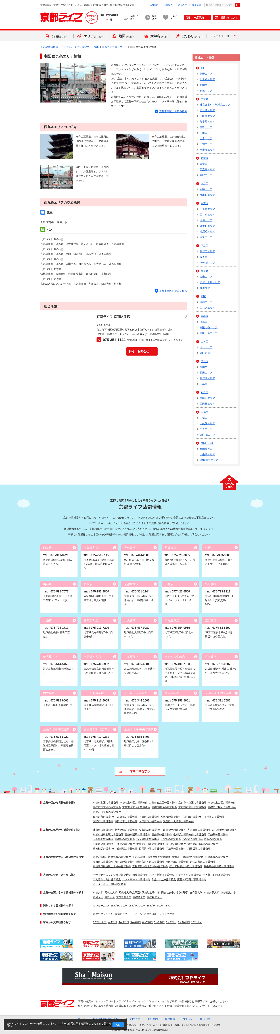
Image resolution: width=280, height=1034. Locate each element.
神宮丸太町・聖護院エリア (215, 104)
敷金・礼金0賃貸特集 (164, 879)
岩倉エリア (206, 138)
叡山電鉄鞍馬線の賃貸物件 (219, 866)
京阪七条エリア (209, 327)
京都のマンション (103, 913)
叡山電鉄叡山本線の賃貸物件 (185, 866)
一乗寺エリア (207, 149)
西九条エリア (207, 307)
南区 (203, 296)
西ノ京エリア (207, 214)
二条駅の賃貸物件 (125, 843)
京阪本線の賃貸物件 (177, 861)
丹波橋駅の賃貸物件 (104, 848)
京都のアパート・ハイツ (129, 913)
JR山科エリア (208, 352)
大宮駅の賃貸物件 (171, 839)
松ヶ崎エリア (207, 110)
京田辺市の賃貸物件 (126, 821)
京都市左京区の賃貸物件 (163, 802)
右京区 (204, 158)
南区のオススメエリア (114, 47)
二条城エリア (207, 209)
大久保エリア (207, 423)
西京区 (204, 271)
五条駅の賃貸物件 (103, 839)
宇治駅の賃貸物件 (176, 848)
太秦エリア (206, 163)
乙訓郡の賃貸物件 (127, 816)
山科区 (204, 341)
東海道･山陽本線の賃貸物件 (188, 856)
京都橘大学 (139, 897)
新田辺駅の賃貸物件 (198, 848)
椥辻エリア (206, 347)
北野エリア (206, 73)
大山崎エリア (207, 454)
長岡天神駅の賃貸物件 (151, 848)
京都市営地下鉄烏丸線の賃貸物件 (112, 856)
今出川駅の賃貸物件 (150, 829)
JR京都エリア (208, 262)
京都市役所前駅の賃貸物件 (108, 834)
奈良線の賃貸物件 (125, 861)
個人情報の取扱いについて (108, 1018)
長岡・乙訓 (207, 443)
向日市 (204, 392)
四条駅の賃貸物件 (218, 834)
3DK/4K (151, 905)
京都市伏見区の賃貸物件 (222, 807)
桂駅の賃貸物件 (213, 839)
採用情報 (196, 5)
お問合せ (143, 351)
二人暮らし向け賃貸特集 (107, 879)
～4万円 (112, 922)
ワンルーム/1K (101, 905)
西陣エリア (206, 189)
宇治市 (204, 412)
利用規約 (135, 1018)
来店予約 (199, 17)
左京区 (204, 99)
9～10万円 (184, 922)
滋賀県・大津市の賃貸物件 (178, 821)
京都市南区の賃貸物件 (164, 807)
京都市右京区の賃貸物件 (192, 807)
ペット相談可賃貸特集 (161, 874)
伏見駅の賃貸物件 (176, 843)
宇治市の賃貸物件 (214, 816)
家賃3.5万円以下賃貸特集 (191, 879)
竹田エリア (206, 372)
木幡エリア (206, 417)
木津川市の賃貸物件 (150, 821)
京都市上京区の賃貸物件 (134, 802)
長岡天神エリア (209, 448)
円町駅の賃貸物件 (103, 843)
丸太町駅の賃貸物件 (198, 829)
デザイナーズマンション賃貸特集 (112, 874)
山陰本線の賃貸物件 (216, 856)
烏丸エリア (206, 237)
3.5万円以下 (99, 922)
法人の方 (182, 5)
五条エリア (206, 256)
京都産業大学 (228, 892)
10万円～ (196, 922)
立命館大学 (196, 892)
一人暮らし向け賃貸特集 (217, 874)
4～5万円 (123, 922)
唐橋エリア (206, 302)
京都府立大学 (154, 897)
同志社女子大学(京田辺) (174, 892)
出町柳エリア (207, 115)
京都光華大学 (123, 897)
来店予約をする (140, 771)
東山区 (204, 316)
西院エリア (206, 175)
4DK (167, 905)
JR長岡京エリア (209, 460)
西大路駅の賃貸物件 (147, 839)
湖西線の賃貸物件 (103, 861)
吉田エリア (206, 132)
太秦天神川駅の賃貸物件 (150, 843)
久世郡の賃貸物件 (192, 816)
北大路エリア (207, 79)
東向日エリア (207, 398)
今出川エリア (207, 194)
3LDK (160, 905)
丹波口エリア (207, 251)
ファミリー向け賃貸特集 (136, 879)
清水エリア (206, 321)
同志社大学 (111, 892)
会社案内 (168, 5)
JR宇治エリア (208, 434)
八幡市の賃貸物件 (171, 816)
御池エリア (206, 220)
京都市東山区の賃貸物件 (222, 802)
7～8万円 (159, 922)
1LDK (124, 905)
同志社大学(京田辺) (130, 892)
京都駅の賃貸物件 (125, 839)
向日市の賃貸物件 (149, 816)
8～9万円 (171, 922)
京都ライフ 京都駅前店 (113, 317)
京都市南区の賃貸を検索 (173, 290)
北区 (203, 68)
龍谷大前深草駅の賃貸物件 (202, 843)
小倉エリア (206, 429)
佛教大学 (110, 897)
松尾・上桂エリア (210, 282)
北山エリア (206, 84)
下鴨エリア (206, 144)
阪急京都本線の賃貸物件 (150, 861)
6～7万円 (147, 922)
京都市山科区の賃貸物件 (107, 812)
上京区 (204, 183)
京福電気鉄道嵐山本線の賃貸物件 (112, 866)
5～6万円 (135, 922)
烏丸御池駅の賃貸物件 (224, 829)
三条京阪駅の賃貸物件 (137, 834)
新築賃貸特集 (140, 874)
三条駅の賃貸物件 (162, 834)
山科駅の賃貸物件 (127, 848)
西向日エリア (207, 403)
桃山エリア (206, 367)
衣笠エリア (206, 90)
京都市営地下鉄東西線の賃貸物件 (151, 856)
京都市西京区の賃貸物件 (136, 807)
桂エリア (205, 287)
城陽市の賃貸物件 (103, 821)
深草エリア (206, 383)
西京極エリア (207, 169)
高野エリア (206, 127)
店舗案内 (154, 5)
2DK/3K (133, 905)
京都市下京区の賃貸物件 (107, 807)
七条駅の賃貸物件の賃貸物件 (189, 834)
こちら (95, 1023)
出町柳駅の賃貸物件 (174, 829)
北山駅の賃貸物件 (103, 829)
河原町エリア (207, 231)
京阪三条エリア (209, 333)
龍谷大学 (98, 897)
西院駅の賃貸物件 (192, 839)
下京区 (204, 245)
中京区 (204, 203)
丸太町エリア (207, 225)
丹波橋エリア (207, 378)
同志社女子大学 (151, 892)
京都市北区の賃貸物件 (105, 802)
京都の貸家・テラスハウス (159, 913)
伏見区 (204, 361)
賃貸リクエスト (229, 17)
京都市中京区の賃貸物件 (192, 802)
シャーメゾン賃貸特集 (188, 874)
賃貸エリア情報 (90, 47)
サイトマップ (77, 1018)
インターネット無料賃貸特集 (109, 884)
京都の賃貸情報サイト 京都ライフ (59, 47)
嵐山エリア (206, 276)
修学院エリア (207, 121)
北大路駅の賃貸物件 (126, 829)
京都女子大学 (211, 892)
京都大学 (98, 892)
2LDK (142, 905)
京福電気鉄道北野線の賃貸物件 (150, 866)
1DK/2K (115, 905)
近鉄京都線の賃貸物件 (202, 861)
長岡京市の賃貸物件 (104, 816)
